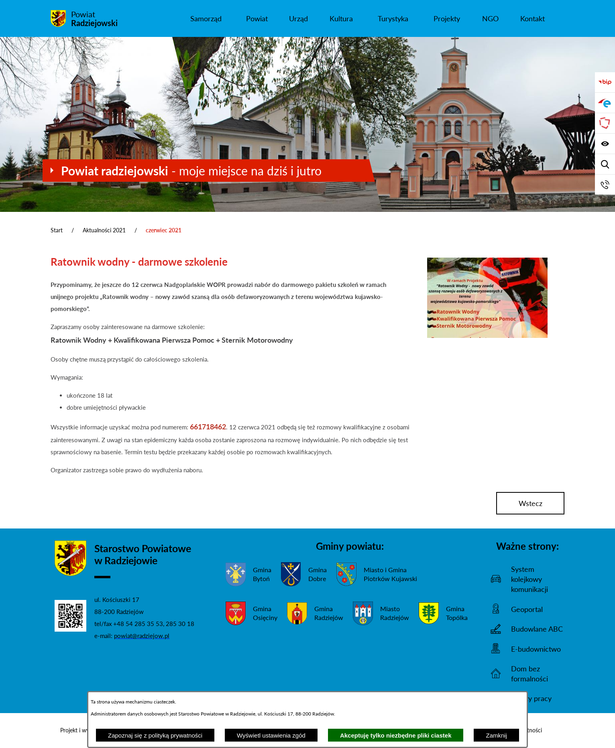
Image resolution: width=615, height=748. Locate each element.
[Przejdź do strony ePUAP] (605, 103)
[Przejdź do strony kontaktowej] (605, 185)
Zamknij (496, 735)
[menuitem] (206, 18)
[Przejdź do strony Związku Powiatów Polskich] (605, 123)
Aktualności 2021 (104, 230)
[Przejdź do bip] (605, 82)
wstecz (530, 503)
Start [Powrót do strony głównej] (57, 230)
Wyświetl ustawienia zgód (271, 735)
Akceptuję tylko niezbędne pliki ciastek (396, 735)
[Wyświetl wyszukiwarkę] (605, 164)
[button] (487, 335)
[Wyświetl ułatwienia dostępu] (605, 144)
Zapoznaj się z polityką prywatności (155, 735)
